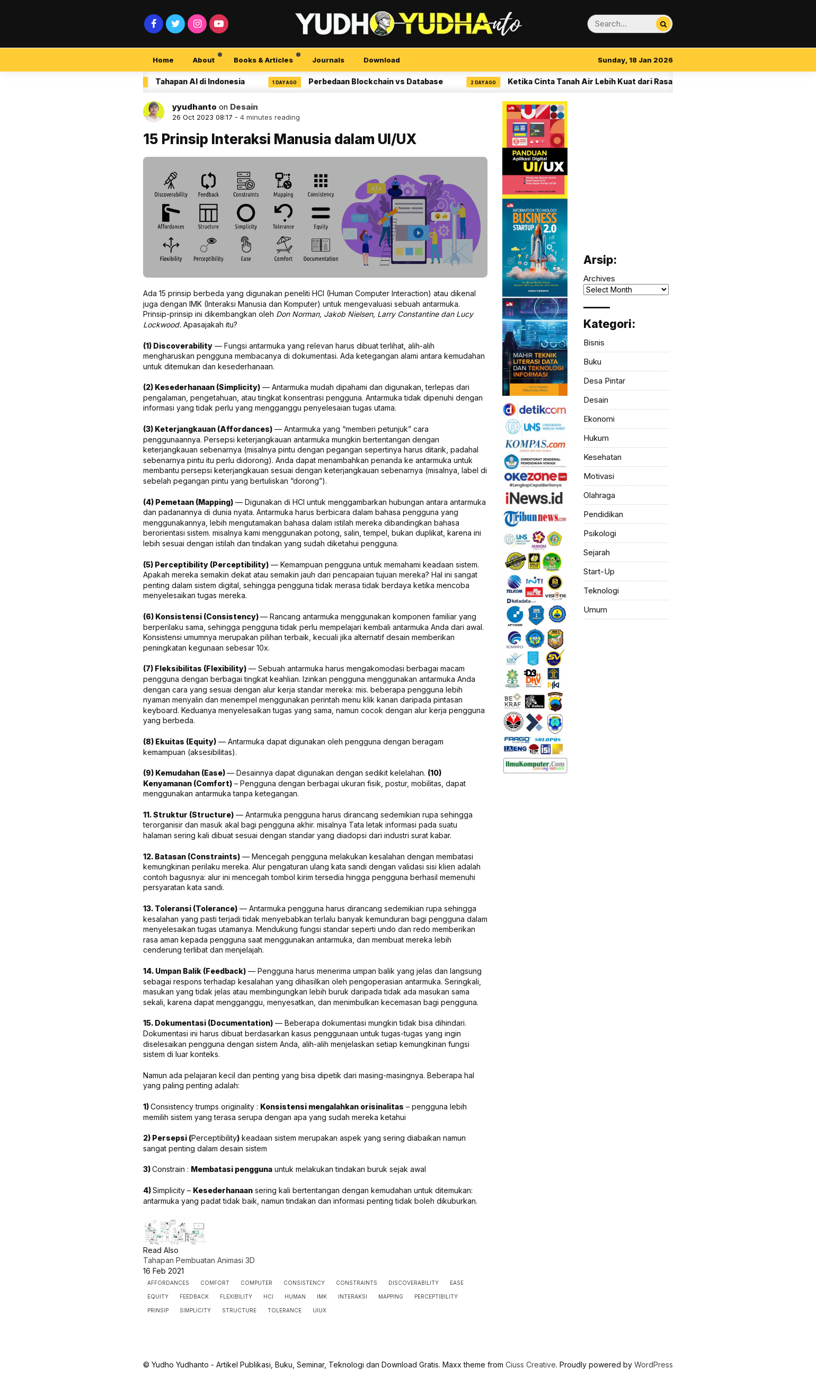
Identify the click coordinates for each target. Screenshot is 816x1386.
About (204, 60)
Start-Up (599, 571)
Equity (157, 1296)
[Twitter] (175, 23)
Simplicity (195, 1310)
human (295, 1296)
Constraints (356, 1283)
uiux (319, 1310)
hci (268, 1296)
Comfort (214, 1283)
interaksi (352, 1296)
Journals (328, 60)
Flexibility (236, 1296)
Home (163, 60)
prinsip (157, 1310)
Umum (595, 610)
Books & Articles (263, 60)
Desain (244, 107)
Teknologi (601, 590)
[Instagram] (197, 23)
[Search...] (663, 24)
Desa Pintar (604, 381)
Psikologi (599, 533)
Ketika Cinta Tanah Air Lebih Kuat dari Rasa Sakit (607, 81)
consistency (304, 1283)
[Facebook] (153, 23)
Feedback (194, 1296)
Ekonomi (599, 419)
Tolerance (284, 1310)
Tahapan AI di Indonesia (206, 81)
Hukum (596, 438)
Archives (599, 278)
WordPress (653, 1364)
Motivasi (598, 476)
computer (256, 1283)
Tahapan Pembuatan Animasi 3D (199, 1260)
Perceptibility (436, 1296)
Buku (592, 362)
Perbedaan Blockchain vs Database (382, 81)
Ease (457, 1283)
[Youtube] (218, 23)
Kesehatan (602, 457)
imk (322, 1296)
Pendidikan (603, 514)
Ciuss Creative (530, 1364)
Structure (239, 1310)
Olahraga (599, 495)
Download (381, 60)
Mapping (390, 1296)
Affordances (168, 1283)
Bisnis (594, 342)
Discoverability (413, 1283)
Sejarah (596, 552)
